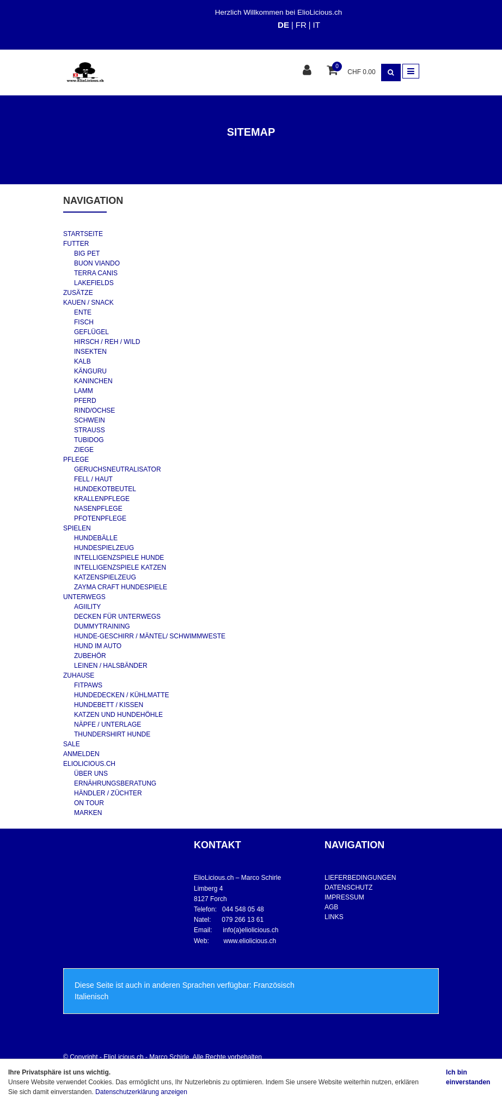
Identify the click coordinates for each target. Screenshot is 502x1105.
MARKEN (88, 813)
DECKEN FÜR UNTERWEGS (117, 616)
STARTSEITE (83, 234)
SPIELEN (77, 528)
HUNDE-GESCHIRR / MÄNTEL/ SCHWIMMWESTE (149, 636)
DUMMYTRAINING (102, 626)
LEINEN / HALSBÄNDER (111, 665)
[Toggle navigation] (410, 71)
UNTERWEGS (84, 597)
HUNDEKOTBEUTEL (105, 489)
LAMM (83, 391)
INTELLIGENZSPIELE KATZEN (120, 567)
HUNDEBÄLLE (96, 538)
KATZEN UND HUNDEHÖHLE (118, 714)
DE (283, 24)
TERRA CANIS (96, 273)
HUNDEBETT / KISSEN (108, 705)
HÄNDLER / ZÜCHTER (108, 793)
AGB (331, 907)
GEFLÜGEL (91, 332)
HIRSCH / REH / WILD (107, 342)
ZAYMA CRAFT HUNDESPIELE (120, 587)
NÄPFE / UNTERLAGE (107, 724)
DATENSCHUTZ (348, 887)
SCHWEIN (89, 420)
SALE (71, 744)
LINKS (334, 917)
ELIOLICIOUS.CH (89, 764)
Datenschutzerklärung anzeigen (141, 1092)
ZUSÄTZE (78, 293)
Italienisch (91, 996)
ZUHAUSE (78, 675)
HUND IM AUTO (97, 646)
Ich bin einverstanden (468, 1077)
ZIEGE (84, 450)
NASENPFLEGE (98, 508)
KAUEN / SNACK (88, 302)
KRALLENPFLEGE (102, 499)
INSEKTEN (90, 351)
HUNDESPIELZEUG (104, 548)
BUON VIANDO (97, 263)
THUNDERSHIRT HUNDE (112, 734)
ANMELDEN (81, 754)
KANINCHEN (93, 381)
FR (301, 24)
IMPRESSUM (344, 897)
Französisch (273, 985)
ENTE (82, 312)
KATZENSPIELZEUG (105, 577)
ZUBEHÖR (90, 656)
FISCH (84, 322)
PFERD (85, 400)
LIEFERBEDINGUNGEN (360, 877)
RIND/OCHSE (94, 410)
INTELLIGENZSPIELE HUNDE (119, 557)
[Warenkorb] (333, 71)
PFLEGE (76, 459)
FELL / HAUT (93, 479)
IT (316, 24)
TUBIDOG (89, 440)
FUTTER (76, 243)
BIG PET (87, 253)
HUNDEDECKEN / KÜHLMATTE (121, 695)
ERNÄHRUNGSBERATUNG (115, 783)
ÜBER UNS (91, 773)
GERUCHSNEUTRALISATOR (117, 469)
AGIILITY (87, 607)
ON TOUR (89, 803)
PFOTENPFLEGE (100, 518)
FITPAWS (88, 685)
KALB (82, 361)
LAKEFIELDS (94, 283)
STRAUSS (89, 430)
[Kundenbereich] (308, 71)
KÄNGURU (90, 371)
